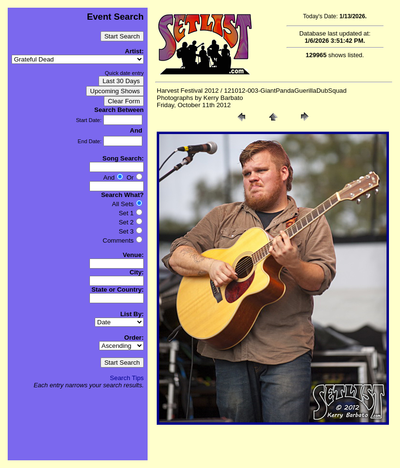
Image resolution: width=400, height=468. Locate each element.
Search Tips (127, 378)
